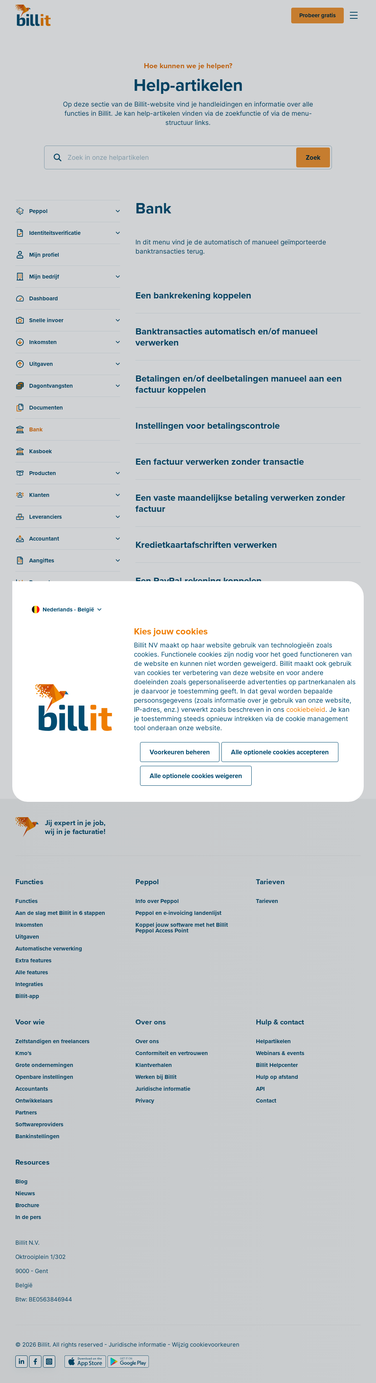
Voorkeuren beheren (180, 752)
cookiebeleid (305, 709)
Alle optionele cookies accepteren (280, 752)
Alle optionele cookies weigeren (196, 775)
